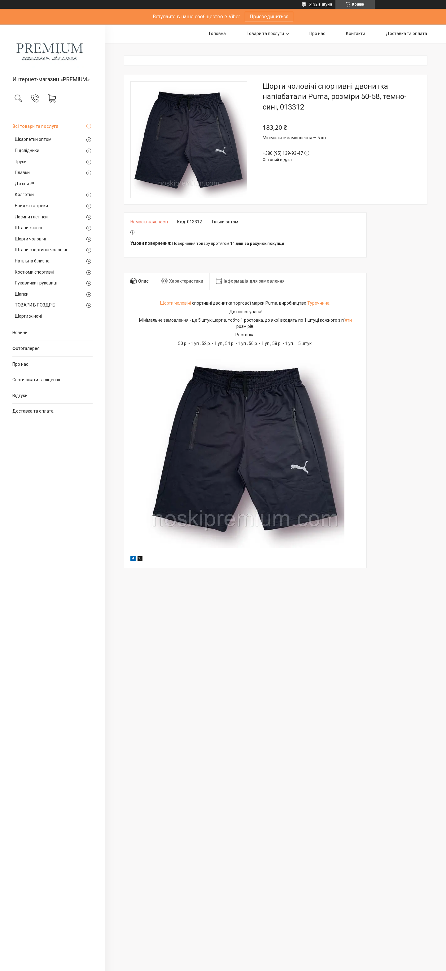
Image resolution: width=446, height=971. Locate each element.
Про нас (20, 364)
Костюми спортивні (34, 272)
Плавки (22, 172)
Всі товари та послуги (35, 126)
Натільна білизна (32, 260)
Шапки (21, 294)
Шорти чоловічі (30, 238)
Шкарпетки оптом (33, 139)
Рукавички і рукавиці (36, 282)
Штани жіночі (28, 227)
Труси (21, 161)
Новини (20, 332)
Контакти (355, 33)
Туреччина (318, 303)
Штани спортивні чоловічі (41, 249)
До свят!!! (24, 183)
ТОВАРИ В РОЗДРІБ (35, 304)
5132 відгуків (320, 4)
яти (348, 320)
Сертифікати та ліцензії (36, 379)
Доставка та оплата (33, 411)
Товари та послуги (265, 33)
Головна (217, 33)
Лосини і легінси (31, 216)
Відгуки (20, 395)
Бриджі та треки (31, 205)
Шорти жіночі (28, 316)
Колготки (24, 194)
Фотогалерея (26, 348)
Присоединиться (269, 17)
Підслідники (27, 150)
